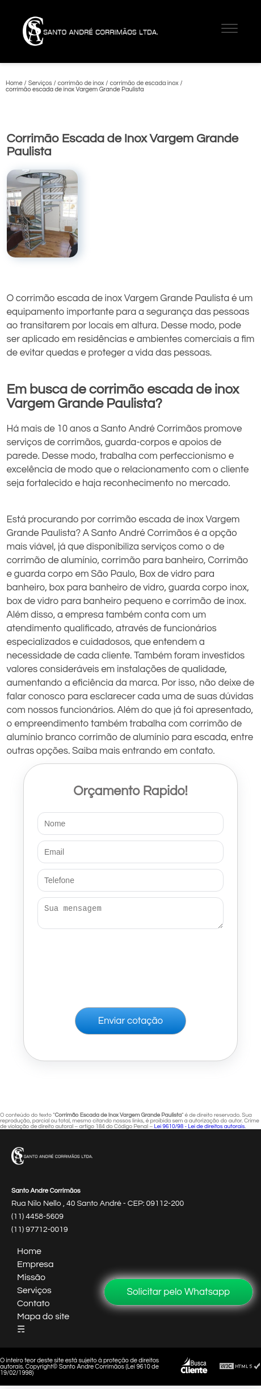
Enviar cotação (130, 1024)
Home (29, 1254)
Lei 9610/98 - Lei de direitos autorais (199, 1130)
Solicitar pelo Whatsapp (178, 1292)
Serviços (34, 1293)
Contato (33, 1306)
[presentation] (130, 966)
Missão (31, 1280)
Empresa (35, 1267)
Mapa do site (43, 1319)
